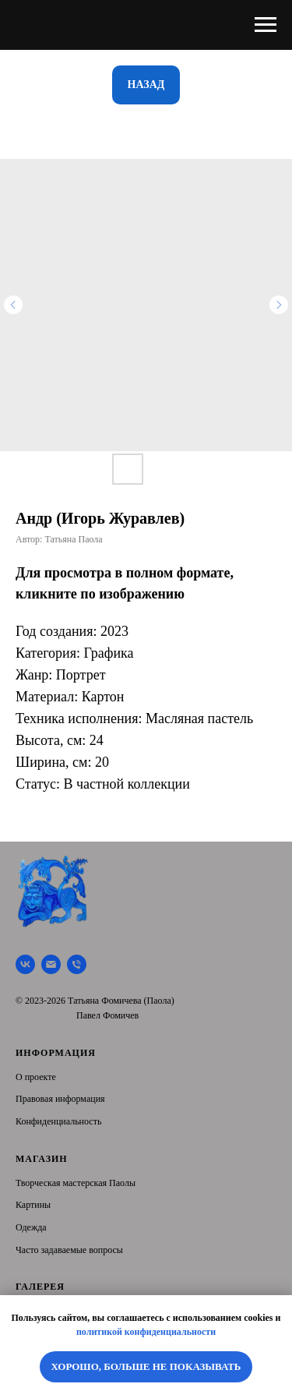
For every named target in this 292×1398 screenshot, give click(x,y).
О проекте (36, 1076)
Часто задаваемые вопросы (69, 1249)
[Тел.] (76, 964)
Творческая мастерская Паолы (75, 1182)
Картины (33, 1204)
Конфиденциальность (58, 1121)
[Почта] (51, 964)
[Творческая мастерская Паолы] (25, 964)
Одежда (31, 1227)
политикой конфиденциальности (146, 1331)
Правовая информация (60, 1098)
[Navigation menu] (265, 25)
